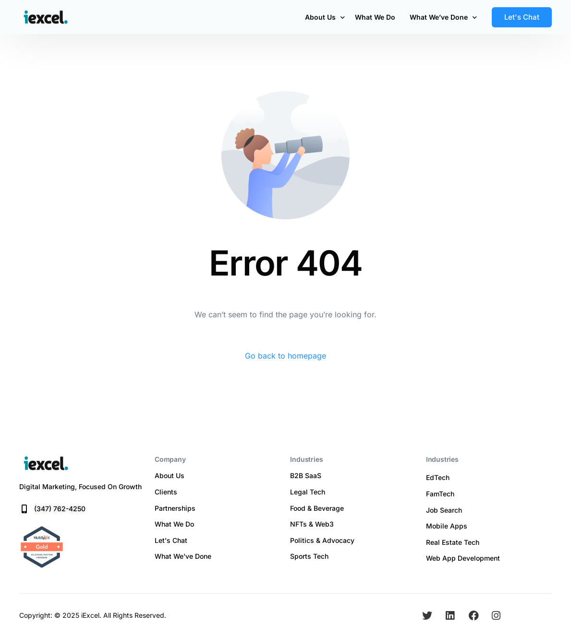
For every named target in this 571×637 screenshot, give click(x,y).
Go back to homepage (285, 356)
